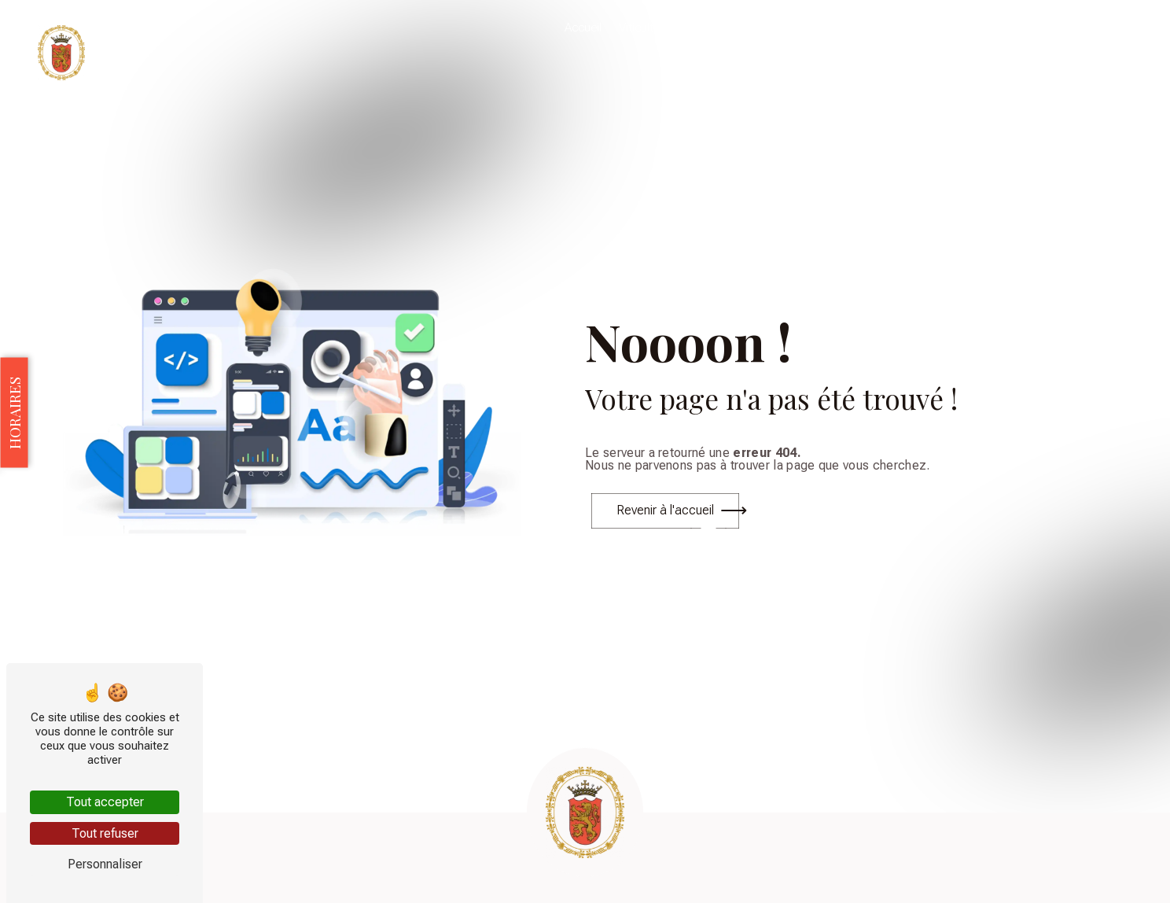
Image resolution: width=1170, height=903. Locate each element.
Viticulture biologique (673, 27)
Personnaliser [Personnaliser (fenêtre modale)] (105, 864)
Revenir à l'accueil (665, 510)
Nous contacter (1101, 27)
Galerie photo (1008, 27)
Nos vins (768, 27)
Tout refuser (105, 833)
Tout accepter (105, 801)
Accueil (583, 27)
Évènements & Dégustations (882, 27)
